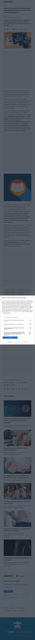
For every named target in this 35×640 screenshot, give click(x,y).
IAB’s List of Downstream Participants (15, 311)
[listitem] (17, 317)
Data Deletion (10, 342)
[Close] (32, 298)
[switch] (30, 320)
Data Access (17, 342)
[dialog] (17, 320)
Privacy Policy (24, 342)
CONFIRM (10, 337)
